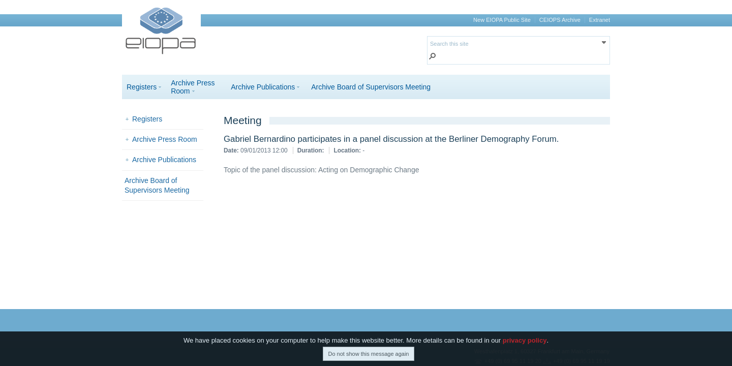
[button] (432, 57)
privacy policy (525, 341)
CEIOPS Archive (560, 20)
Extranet (599, 20)
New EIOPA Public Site (502, 20)
